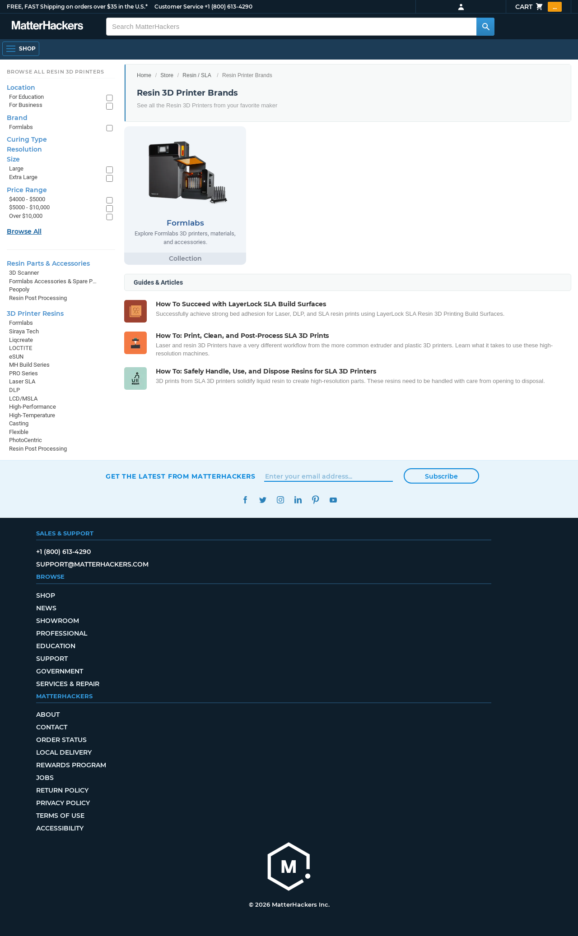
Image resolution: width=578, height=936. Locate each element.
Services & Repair (67, 684)
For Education (26, 96)
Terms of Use (60, 816)
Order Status (61, 740)
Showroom (57, 621)
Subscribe (441, 476)
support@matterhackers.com (92, 564)
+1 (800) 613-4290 (228, 6)
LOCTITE (20, 348)
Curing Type (27, 139)
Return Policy (62, 790)
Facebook (245, 500)
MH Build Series (29, 364)
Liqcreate (21, 340)
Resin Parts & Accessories (48, 263)
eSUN (16, 356)
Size (13, 159)
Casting (18, 423)
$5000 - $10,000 (29, 207)
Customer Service (178, 6)
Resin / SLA (196, 75)
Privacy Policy (63, 803)
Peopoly (19, 289)
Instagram (280, 500)
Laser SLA (22, 381)
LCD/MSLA (23, 398)
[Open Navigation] (20, 48)
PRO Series (23, 373)
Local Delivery (64, 752)
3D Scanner (24, 272)
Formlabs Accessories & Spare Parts (53, 281)
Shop (45, 595)
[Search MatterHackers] (485, 27)
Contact (51, 727)
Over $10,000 (25, 215)
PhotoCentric (25, 440)
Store (166, 75)
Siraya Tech (24, 331)
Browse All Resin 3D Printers (55, 72)
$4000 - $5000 (27, 199)
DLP (14, 390)
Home (144, 75)
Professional (61, 633)
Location (21, 87)
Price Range (27, 190)
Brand (17, 118)
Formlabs (21, 127)
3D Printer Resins (35, 313)
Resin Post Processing (38, 298)
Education (55, 646)
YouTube (333, 500)
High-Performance (32, 406)
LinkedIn (298, 500)
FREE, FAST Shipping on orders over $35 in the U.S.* (77, 6)
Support (52, 659)
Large (16, 168)
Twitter (262, 500)
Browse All (24, 231)
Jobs (45, 778)
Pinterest (315, 500)
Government (59, 671)
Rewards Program (71, 765)
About (48, 714)
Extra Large (23, 177)
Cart (538, 7)
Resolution (24, 149)
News (46, 608)
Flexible (18, 432)
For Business (25, 104)
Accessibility (60, 828)
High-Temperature (32, 415)
